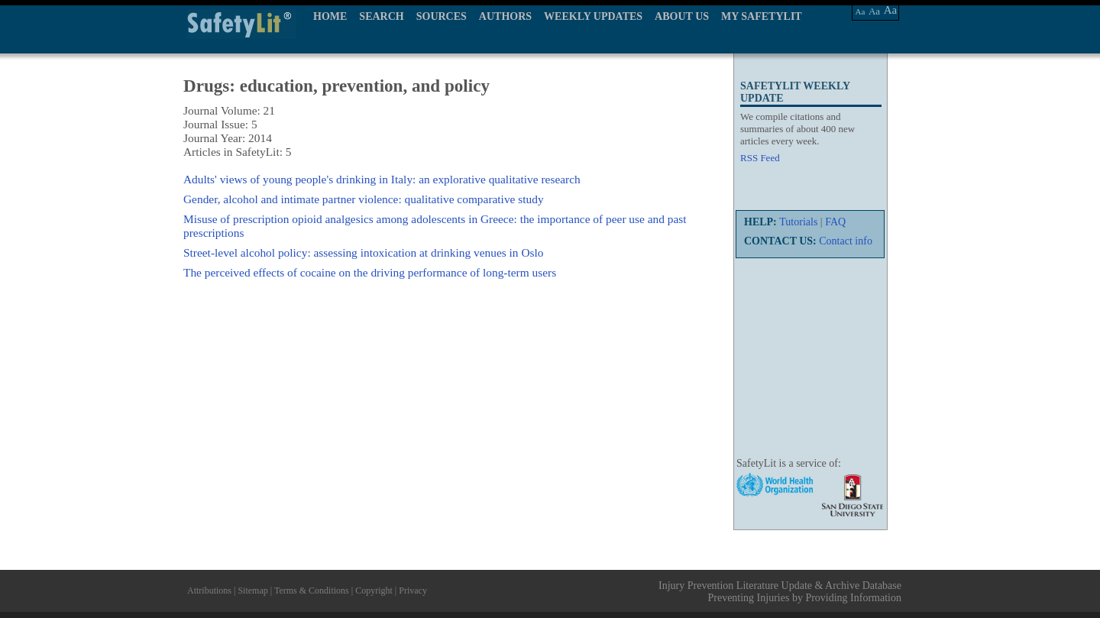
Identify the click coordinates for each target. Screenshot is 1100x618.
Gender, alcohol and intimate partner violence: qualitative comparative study (363, 199)
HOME (330, 16)
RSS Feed (760, 157)
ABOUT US (682, 16)
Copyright (374, 590)
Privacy (413, 590)
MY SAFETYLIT (761, 16)
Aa (860, 11)
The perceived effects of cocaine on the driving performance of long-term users (369, 272)
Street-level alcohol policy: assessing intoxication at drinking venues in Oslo (363, 252)
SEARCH (381, 16)
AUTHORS (505, 16)
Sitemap (252, 590)
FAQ (835, 222)
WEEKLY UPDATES (593, 16)
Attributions (209, 590)
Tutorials (798, 222)
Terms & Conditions (311, 590)
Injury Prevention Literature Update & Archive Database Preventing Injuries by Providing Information (779, 591)
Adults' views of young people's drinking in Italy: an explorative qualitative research (382, 179)
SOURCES (441, 16)
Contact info (845, 241)
